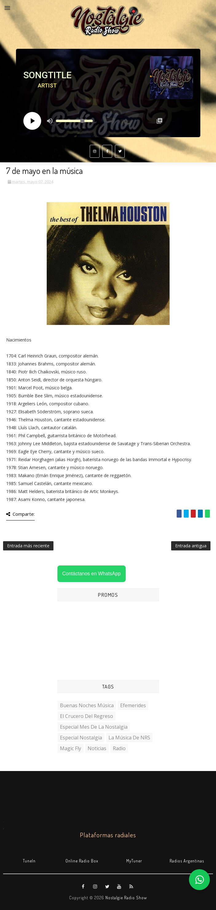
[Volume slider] (74, 121)
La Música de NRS (129, 737)
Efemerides (133, 705)
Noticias (97, 748)
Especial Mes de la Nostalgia (94, 726)
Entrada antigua (190, 546)
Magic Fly (70, 748)
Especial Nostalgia (81, 737)
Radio (119, 748)
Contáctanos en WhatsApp (91, 573)
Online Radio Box (81, 860)
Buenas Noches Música (87, 705)
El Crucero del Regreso (86, 716)
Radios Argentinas (187, 860)
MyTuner (134, 860)
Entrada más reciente (28, 546)
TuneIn (29, 860)
